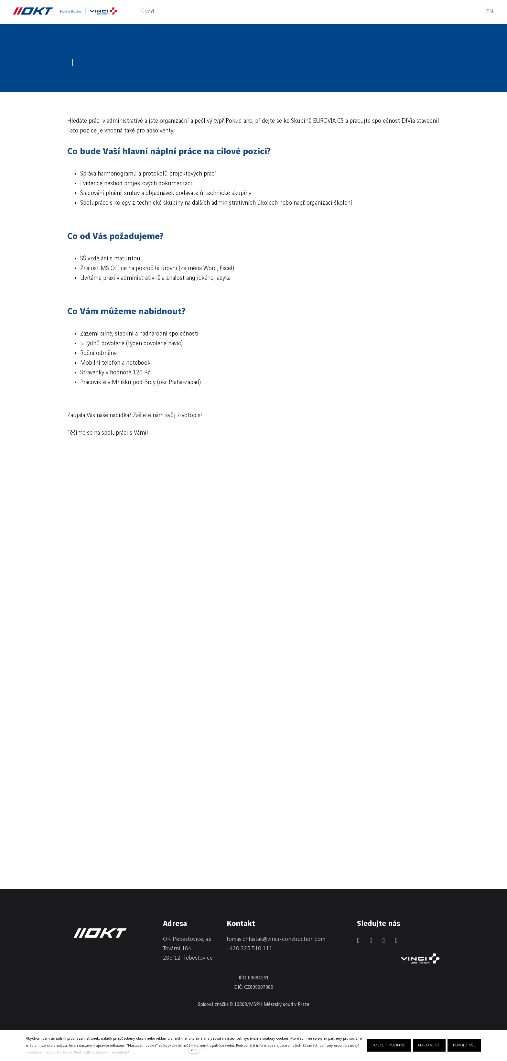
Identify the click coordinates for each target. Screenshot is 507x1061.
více (194, 1050)
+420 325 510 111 (249, 948)
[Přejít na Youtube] (396, 940)
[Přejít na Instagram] (384, 940)
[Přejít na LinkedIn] (358, 940)
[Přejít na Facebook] (371, 940)
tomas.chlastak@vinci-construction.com (276, 939)
